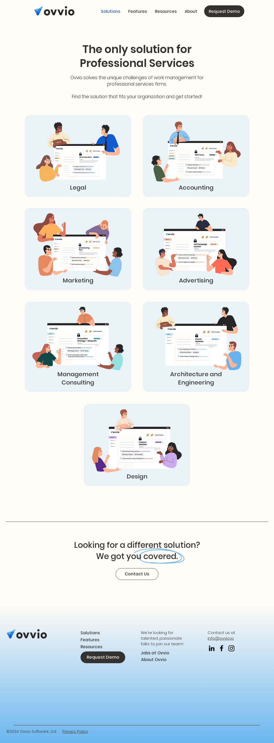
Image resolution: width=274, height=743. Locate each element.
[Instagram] (231, 648)
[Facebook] (222, 648)
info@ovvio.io (221, 638)
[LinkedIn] (212, 648)
